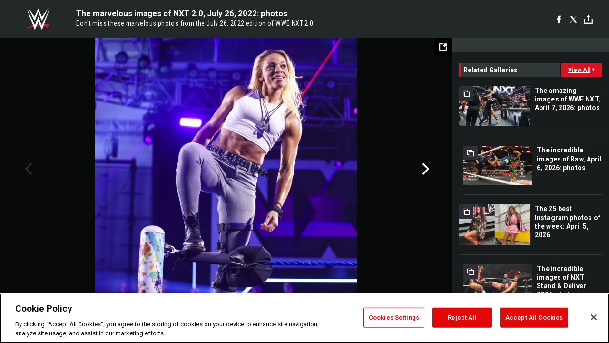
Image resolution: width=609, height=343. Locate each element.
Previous (27, 169)
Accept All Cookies (534, 317)
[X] (573, 19)
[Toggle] (588, 19)
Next (424, 169)
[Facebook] (558, 19)
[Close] (593, 317)
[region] (304, 318)
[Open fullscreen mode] (443, 47)
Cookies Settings (394, 317)
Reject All (462, 317)
